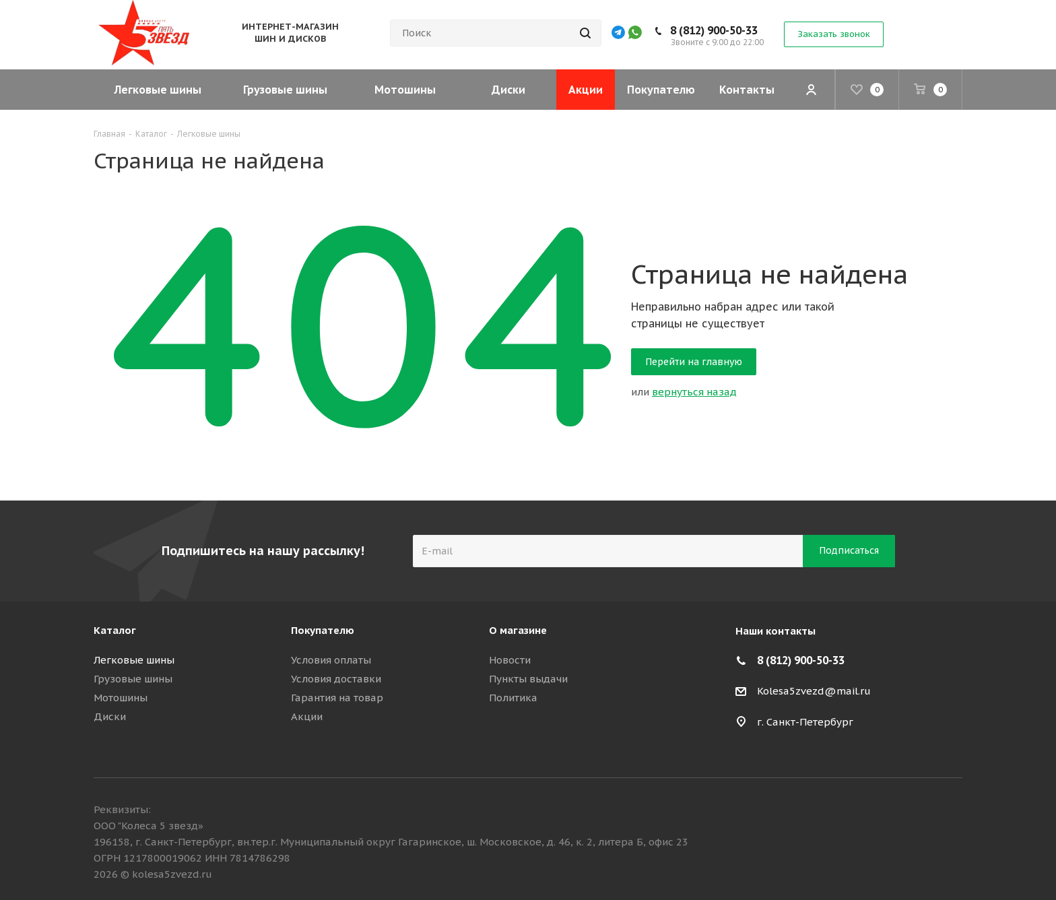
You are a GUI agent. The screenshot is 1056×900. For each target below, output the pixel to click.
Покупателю (322, 630)
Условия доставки (336, 678)
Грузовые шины (133, 678)
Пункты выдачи (528, 678)
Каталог (115, 630)
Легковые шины (134, 659)
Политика (513, 697)
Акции (307, 716)
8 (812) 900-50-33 (714, 30)
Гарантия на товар (337, 697)
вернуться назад (694, 391)
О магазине (518, 630)
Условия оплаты (331, 659)
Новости (510, 659)
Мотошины (120, 697)
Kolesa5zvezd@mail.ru (814, 690)
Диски (110, 716)
